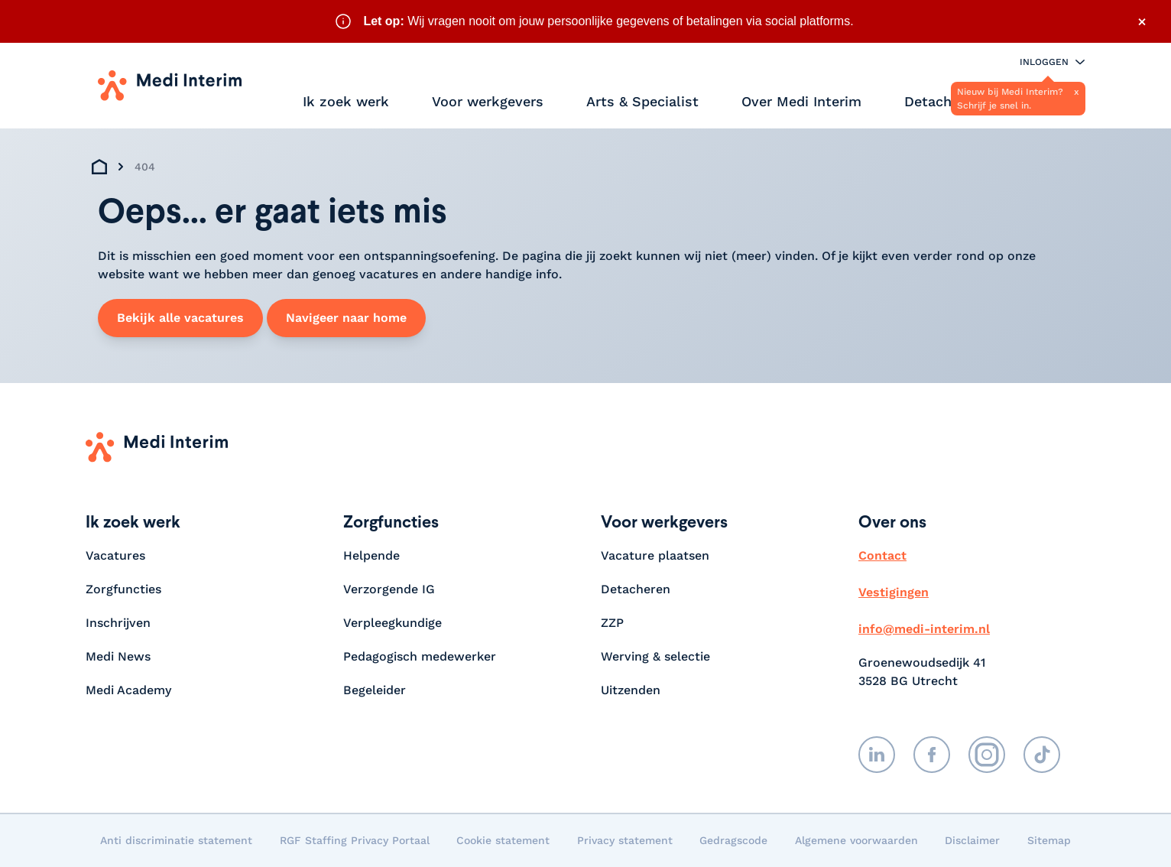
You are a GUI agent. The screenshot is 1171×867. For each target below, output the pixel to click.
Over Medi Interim (801, 101)
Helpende (371, 555)
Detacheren (942, 101)
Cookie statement (503, 840)
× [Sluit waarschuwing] (1142, 21)
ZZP (612, 622)
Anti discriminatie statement (176, 840)
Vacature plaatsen (655, 555)
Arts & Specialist (642, 101)
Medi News (118, 656)
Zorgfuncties (123, 589)
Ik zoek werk (346, 101)
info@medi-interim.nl (924, 629)
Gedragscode (733, 840)
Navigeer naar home (346, 317)
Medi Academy (130, 690)
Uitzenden (630, 690)
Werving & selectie (655, 656)
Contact (882, 555)
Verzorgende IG (389, 589)
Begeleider (374, 690)
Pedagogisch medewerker (419, 656)
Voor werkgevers (487, 101)
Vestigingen (893, 592)
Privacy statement (625, 840)
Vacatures (115, 555)
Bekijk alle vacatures (180, 317)
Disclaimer (972, 840)
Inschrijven (118, 622)
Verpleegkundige (392, 622)
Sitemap (1049, 840)
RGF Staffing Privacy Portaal (355, 840)
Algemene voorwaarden (856, 840)
